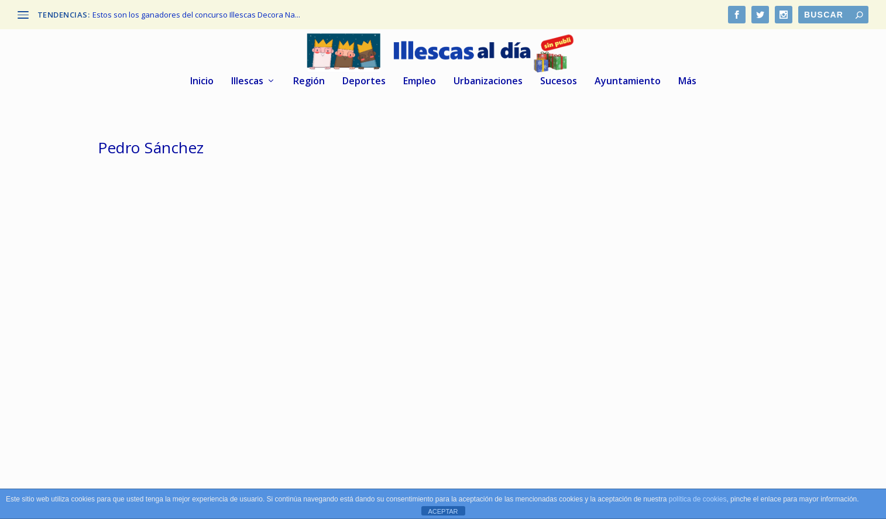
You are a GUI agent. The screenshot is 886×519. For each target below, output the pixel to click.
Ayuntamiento (628, 81)
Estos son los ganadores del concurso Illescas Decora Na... (196, 14)
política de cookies (698, 499)
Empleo (419, 81)
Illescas (247, 81)
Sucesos (558, 81)
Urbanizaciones (488, 81)
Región (309, 81)
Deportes (364, 81)
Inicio (202, 81)
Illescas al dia (145, 372)
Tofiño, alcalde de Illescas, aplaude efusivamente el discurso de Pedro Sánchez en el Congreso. (190, 342)
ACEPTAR (443, 511)
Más (687, 81)
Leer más (134, 426)
